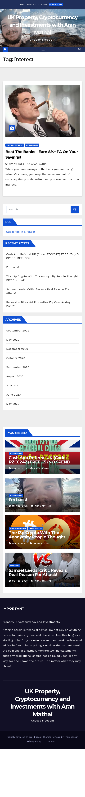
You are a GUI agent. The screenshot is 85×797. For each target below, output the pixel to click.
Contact (51, 741)
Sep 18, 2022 (19, 468)
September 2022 (17, 330)
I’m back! (12, 267)
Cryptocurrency (14, 145)
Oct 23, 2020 (20, 581)
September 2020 (17, 367)
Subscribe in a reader (20, 231)
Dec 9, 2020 (19, 543)
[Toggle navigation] (43, 49)
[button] (79, 49)
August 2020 (15, 376)
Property (14, 566)
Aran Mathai (37, 164)
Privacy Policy (34, 741)
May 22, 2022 (20, 506)
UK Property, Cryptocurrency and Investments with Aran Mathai (42, 25)
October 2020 (15, 358)
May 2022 (12, 339)
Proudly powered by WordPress (24, 737)
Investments (32, 145)
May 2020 (12, 403)
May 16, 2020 (16, 164)
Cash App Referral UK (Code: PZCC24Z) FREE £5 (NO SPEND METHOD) (39, 462)
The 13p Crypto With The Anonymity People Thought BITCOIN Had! (37, 537)
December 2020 (17, 348)
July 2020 (13, 385)
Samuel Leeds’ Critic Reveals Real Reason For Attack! (37, 572)
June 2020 (13, 394)
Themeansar (71, 737)
